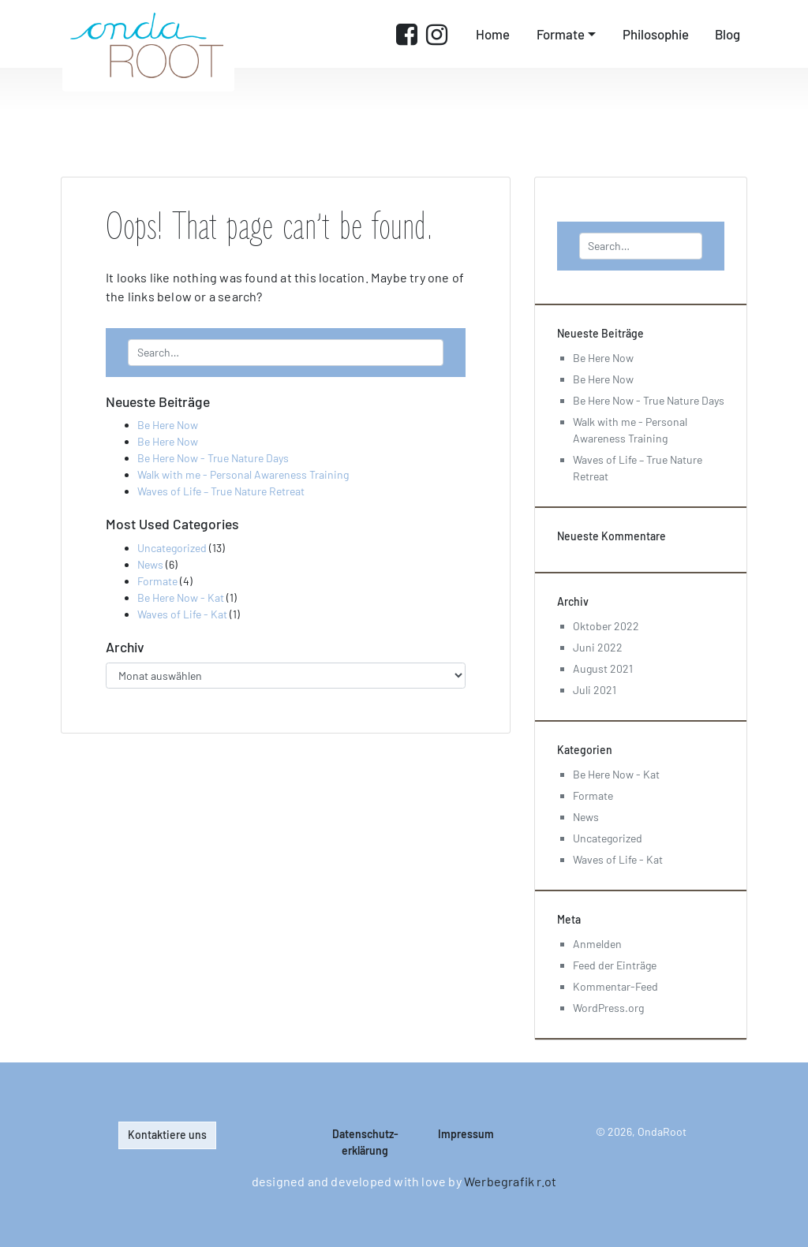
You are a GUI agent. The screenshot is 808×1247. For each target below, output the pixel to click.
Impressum (466, 1134)
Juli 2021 (594, 689)
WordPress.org (608, 1007)
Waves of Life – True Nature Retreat (221, 491)
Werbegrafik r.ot (510, 1181)
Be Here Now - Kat (180, 597)
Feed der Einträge (614, 965)
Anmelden (597, 943)
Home (493, 34)
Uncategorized (172, 547)
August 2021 (603, 668)
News (150, 564)
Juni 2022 (598, 647)
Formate (561, 34)
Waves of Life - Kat (182, 614)
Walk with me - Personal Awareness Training (243, 474)
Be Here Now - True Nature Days (213, 458)
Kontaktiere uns (167, 1134)
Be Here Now (167, 424)
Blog (727, 34)
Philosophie (656, 34)
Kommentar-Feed (615, 986)
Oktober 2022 (606, 626)
